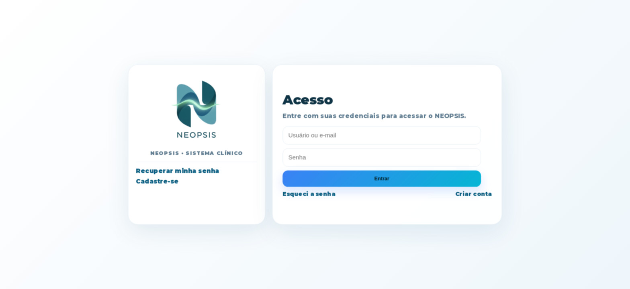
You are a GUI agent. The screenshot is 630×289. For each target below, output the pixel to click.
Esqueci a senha (308, 193)
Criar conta (473, 193)
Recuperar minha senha (177, 171)
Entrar (381, 178)
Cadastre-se (157, 181)
